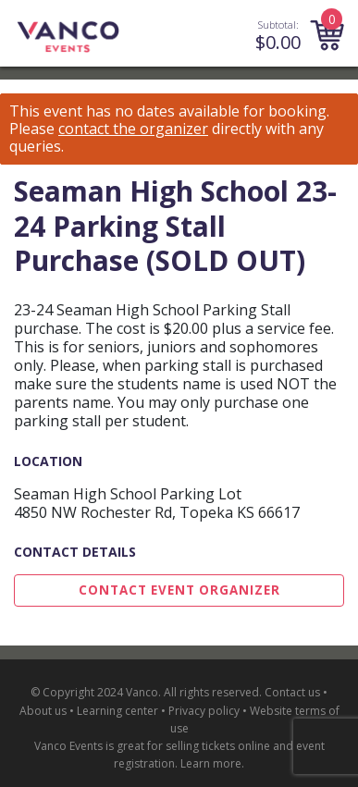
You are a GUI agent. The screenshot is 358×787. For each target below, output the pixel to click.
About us (43, 711)
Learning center (117, 711)
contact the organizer (133, 129)
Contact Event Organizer (179, 590)
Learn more (210, 763)
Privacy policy (204, 711)
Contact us (292, 692)
